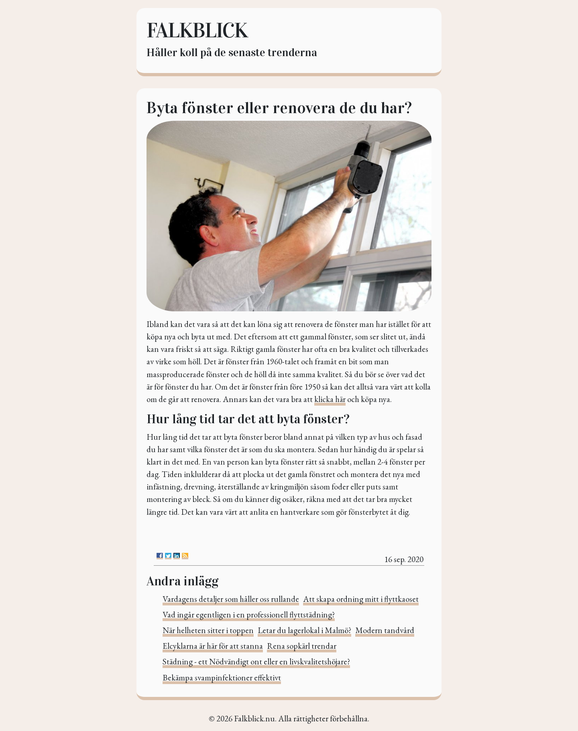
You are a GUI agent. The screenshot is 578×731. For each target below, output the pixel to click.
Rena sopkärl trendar (301, 645)
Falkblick (197, 30)
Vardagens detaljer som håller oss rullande (231, 598)
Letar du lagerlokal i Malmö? (304, 630)
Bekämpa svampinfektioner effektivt (222, 677)
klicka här (330, 399)
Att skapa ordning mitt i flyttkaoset (361, 598)
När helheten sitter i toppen (208, 630)
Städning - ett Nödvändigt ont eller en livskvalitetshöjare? (256, 661)
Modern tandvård (384, 630)
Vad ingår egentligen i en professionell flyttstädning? (249, 614)
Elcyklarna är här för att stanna (213, 645)
